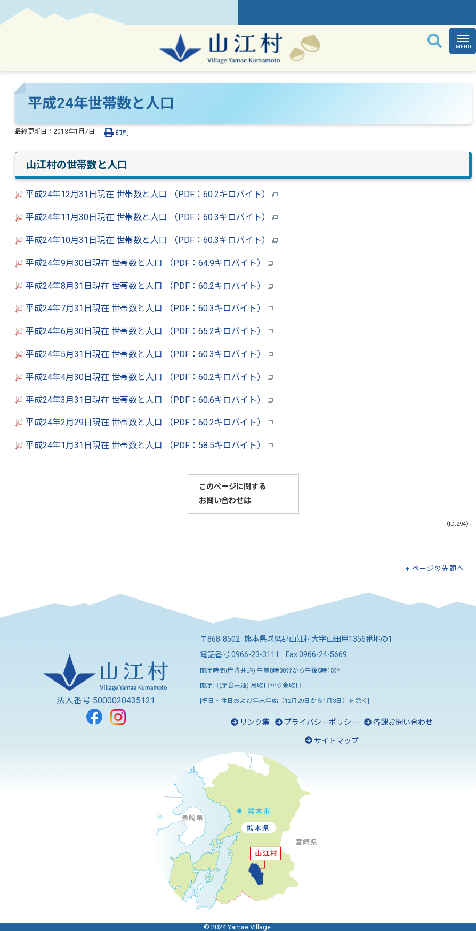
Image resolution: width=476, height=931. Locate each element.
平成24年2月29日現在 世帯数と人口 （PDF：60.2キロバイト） (144, 422)
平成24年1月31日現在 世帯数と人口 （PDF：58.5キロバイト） (144, 445)
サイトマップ (332, 740)
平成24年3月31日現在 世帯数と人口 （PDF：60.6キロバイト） (144, 400)
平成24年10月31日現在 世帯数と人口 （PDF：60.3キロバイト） (146, 240)
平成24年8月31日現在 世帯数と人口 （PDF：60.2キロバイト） (144, 286)
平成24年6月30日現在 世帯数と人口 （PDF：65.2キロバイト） (144, 331)
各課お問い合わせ (398, 722)
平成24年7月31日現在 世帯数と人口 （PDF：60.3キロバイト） (144, 308)
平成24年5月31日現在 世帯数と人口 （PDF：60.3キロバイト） (144, 354)
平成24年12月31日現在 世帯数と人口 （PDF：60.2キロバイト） (146, 194)
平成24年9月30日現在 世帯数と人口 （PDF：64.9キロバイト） (144, 263)
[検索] (434, 41)
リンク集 (250, 722)
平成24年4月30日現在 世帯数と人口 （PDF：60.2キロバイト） (144, 377)
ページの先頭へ (438, 568)
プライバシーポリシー (317, 722)
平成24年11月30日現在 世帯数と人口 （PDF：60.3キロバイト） (146, 217)
